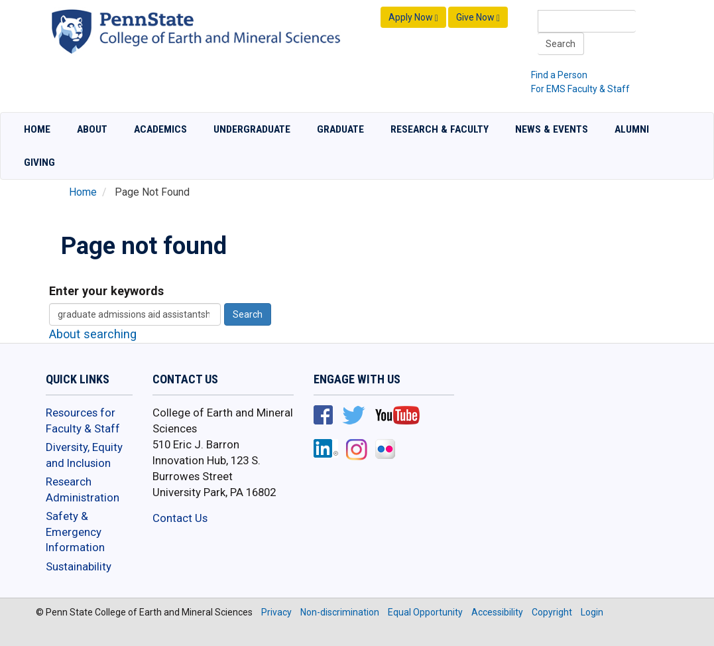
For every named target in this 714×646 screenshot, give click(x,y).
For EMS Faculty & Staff (580, 89)
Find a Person (559, 75)
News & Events (551, 129)
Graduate (340, 129)
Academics (160, 129)
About (92, 129)
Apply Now (413, 17)
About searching (93, 334)
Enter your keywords (106, 291)
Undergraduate (251, 129)
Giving (39, 162)
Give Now (478, 17)
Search (560, 43)
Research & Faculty (439, 129)
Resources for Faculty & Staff (83, 420)
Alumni (632, 129)
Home (37, 129)
